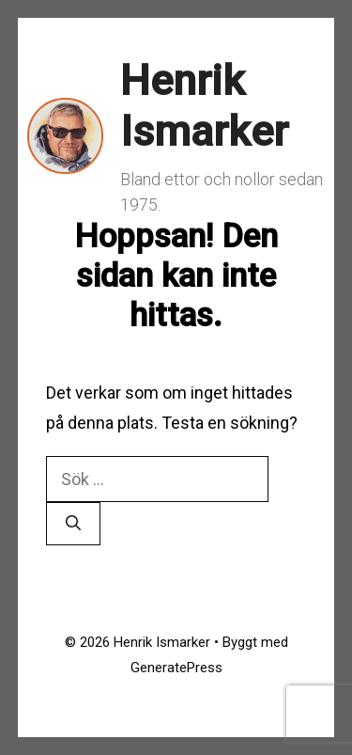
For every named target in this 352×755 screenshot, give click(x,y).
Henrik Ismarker (204, 105)
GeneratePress (176, 667)
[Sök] (73, 523)
